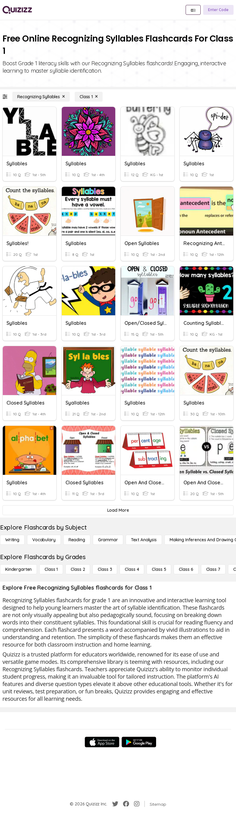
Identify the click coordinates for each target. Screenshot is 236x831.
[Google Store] (139, 742)
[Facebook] (126, 804)
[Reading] (76, 540)
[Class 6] (186, 569)
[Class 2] (77, 569)
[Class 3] (104, 569)
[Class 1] (89, 97)
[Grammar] (108, 540)
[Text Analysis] (144, 540)
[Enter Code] (218, 10)
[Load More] (118, 510)
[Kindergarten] (18, 569)
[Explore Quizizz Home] (17, 10)
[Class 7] (213, 569)
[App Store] (102, 742)
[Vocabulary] (44, 540)
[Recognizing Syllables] (41, 97)
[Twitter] (115, 804)
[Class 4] (132, 569)
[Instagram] (137, 804)
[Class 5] (159, 569)
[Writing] (12, 540)
